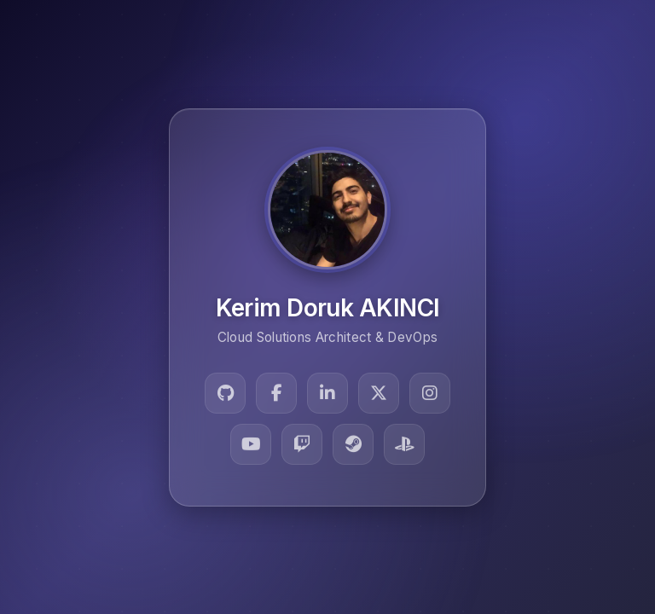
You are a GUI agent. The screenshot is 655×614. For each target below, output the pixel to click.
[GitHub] (225, 393)
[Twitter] (378, 393)
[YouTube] (250, 444)
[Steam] (353, 444)
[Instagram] (429, 393)
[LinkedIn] (327, 393)
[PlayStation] (404, 444)
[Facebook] (276, 393)
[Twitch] (301, 444)
